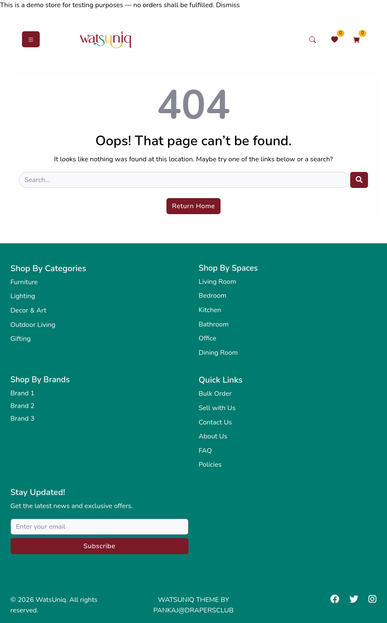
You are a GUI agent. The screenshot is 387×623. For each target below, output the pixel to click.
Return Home (193, 206)
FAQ (205, 450)
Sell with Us (217, 408)
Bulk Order (215, 393)
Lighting (23, 296)
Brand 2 (23, 406)
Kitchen (210, 310)
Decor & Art (28, 310)
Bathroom (214, 324)
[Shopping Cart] (356, 39)
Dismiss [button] (228, 5)
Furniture (24, 282)
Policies (210, 464)
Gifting (21, 338)
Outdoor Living (33, 324)
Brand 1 (23, 393)
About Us (213, 436)
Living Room (217, 281)
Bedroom (212, 295)
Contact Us (215, 422)
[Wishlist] (334, 39)
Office (207, 338)
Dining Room (218, 352)
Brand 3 (23, 418)
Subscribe (99, 546)
